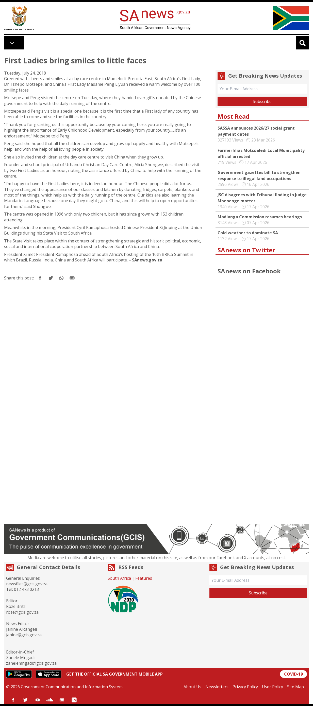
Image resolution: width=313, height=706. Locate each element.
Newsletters (216, 687)
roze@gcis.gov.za (22, 612)
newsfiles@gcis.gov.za (26, 584)
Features (143, 578)
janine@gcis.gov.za (24, 635)
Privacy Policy (245, 687)
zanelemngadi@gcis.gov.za (31, 663)
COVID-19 (293, 674)
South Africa (119, 578)
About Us (192, 687)
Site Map (295, 687)
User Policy (272, 687)
